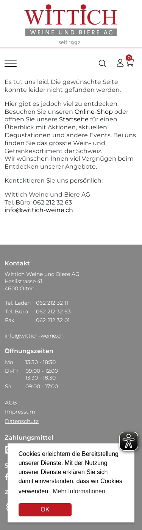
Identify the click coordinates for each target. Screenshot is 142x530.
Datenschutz (22, 421)
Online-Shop (93, 111)
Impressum (20, 411)
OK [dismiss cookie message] (45, 509)
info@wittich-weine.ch (39, 210)
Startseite (74, 119)
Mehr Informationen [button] (79, 491)
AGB (11, 402)
